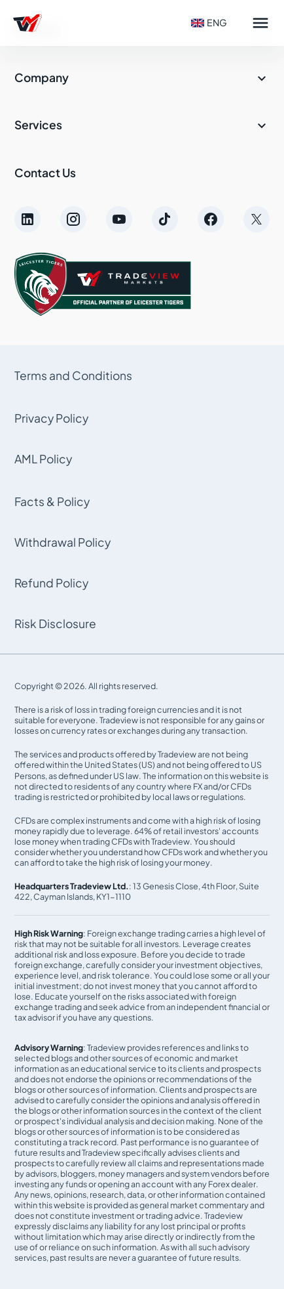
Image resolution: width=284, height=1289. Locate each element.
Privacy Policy (51, 418)
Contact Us (45, 173)
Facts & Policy (52, 501)
